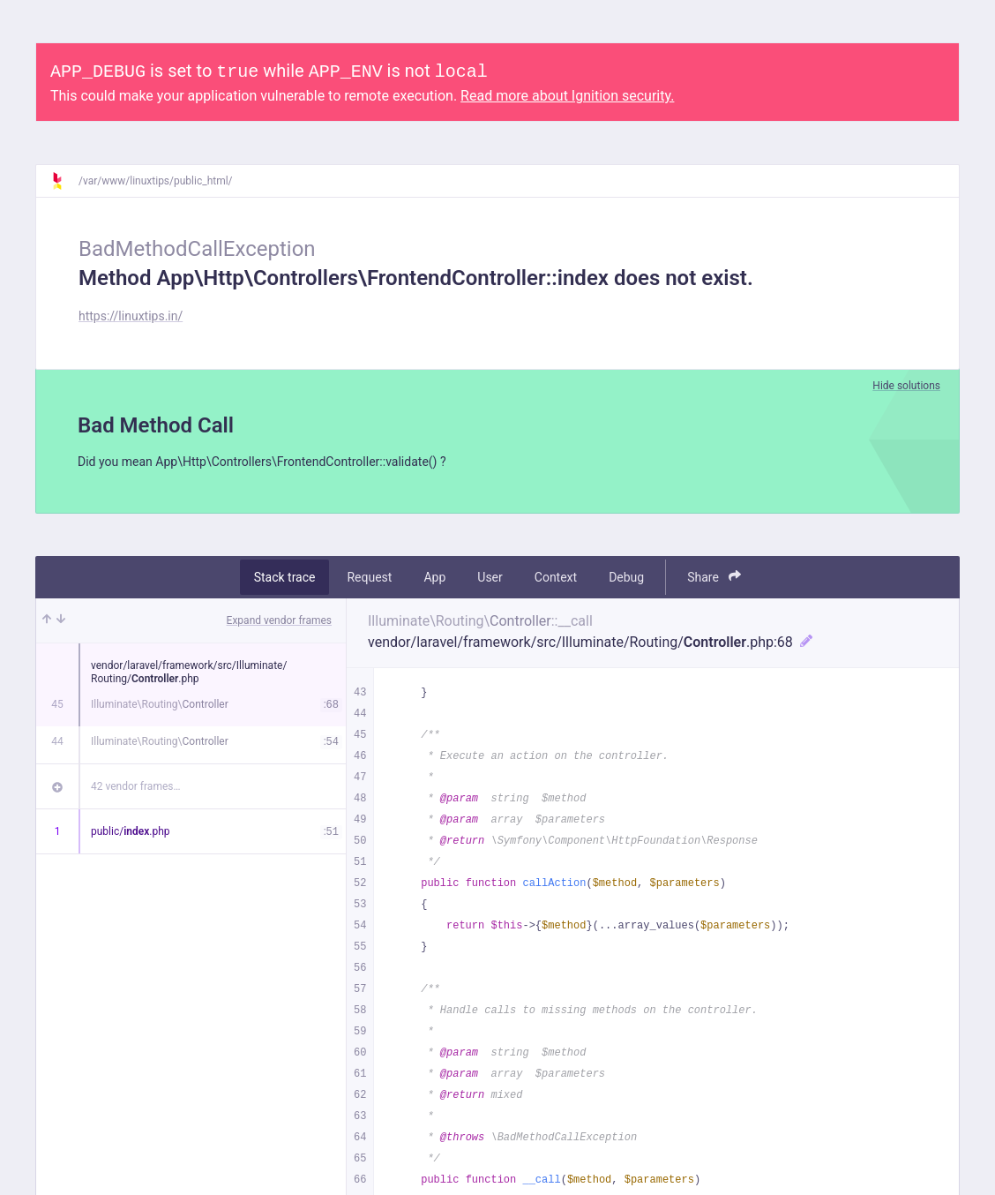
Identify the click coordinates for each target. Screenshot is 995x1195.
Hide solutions (906, 386)
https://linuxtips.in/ (131, 316)
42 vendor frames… (135, 789)
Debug (626, 580)
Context (556, 580)
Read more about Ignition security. (567, 95)
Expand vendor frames (279, 623)
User (489, 580)
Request (369, 580)
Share (714, 579)
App (434, 580)
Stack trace (285, 580)
